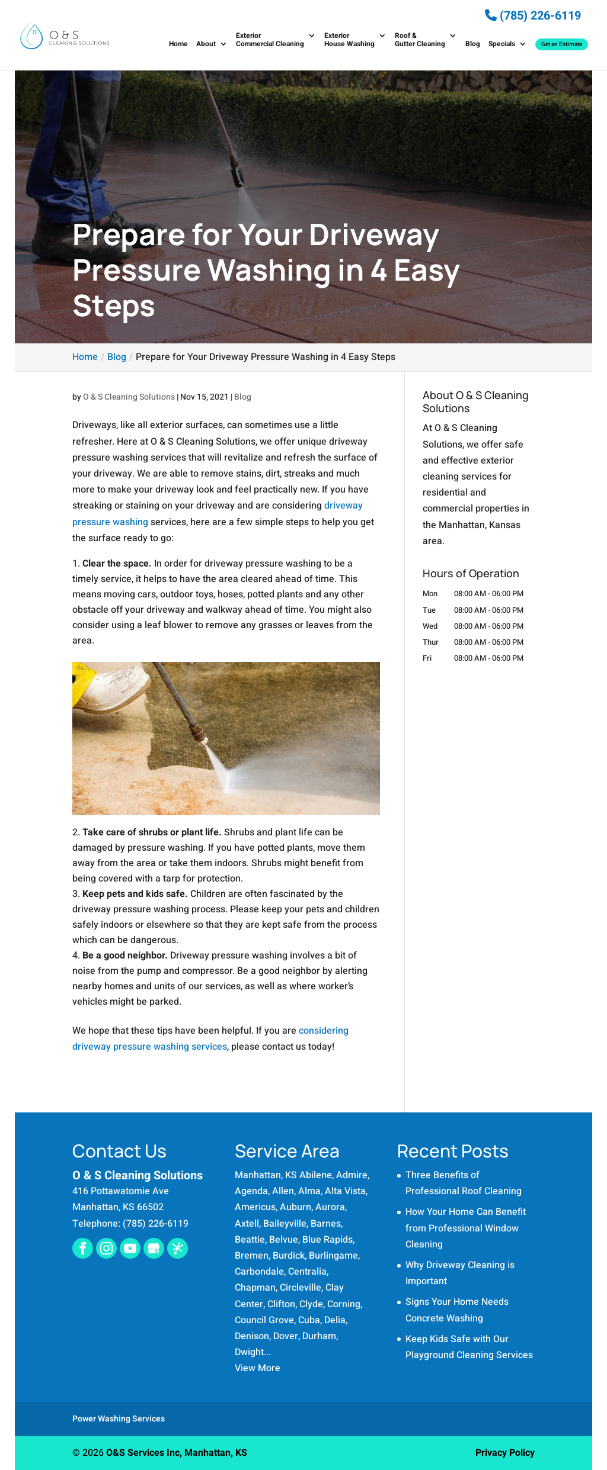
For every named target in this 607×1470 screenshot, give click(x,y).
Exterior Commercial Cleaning (270, 40)
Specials (501, 44)
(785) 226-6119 (533, 15)
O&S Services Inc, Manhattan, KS (176, 1453)
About (206, 44)
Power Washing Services (118, 1419)
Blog (472, 44)
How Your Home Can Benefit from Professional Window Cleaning (465, 1228)
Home (178, 44)
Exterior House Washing (349, 40)
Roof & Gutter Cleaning (420, 40)
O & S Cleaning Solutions (129, 397)
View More (257, 1368)
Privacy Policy (505, 1453)
